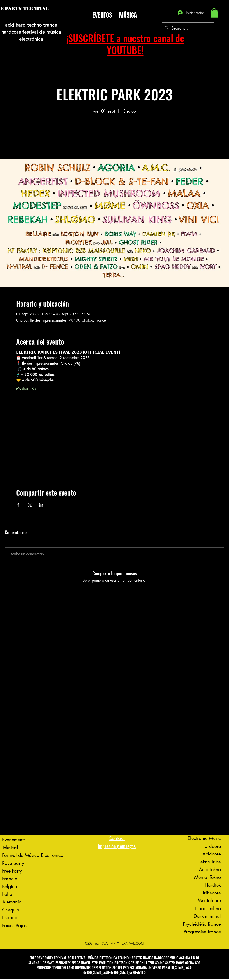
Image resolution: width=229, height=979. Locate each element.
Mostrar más (26, 388)
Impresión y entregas (117, 846)
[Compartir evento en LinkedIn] (41, 505)
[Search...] (187, 28)
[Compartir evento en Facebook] (18, 505)
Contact (117, 838)
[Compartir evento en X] (30, 505)
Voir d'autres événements (114, 136)
